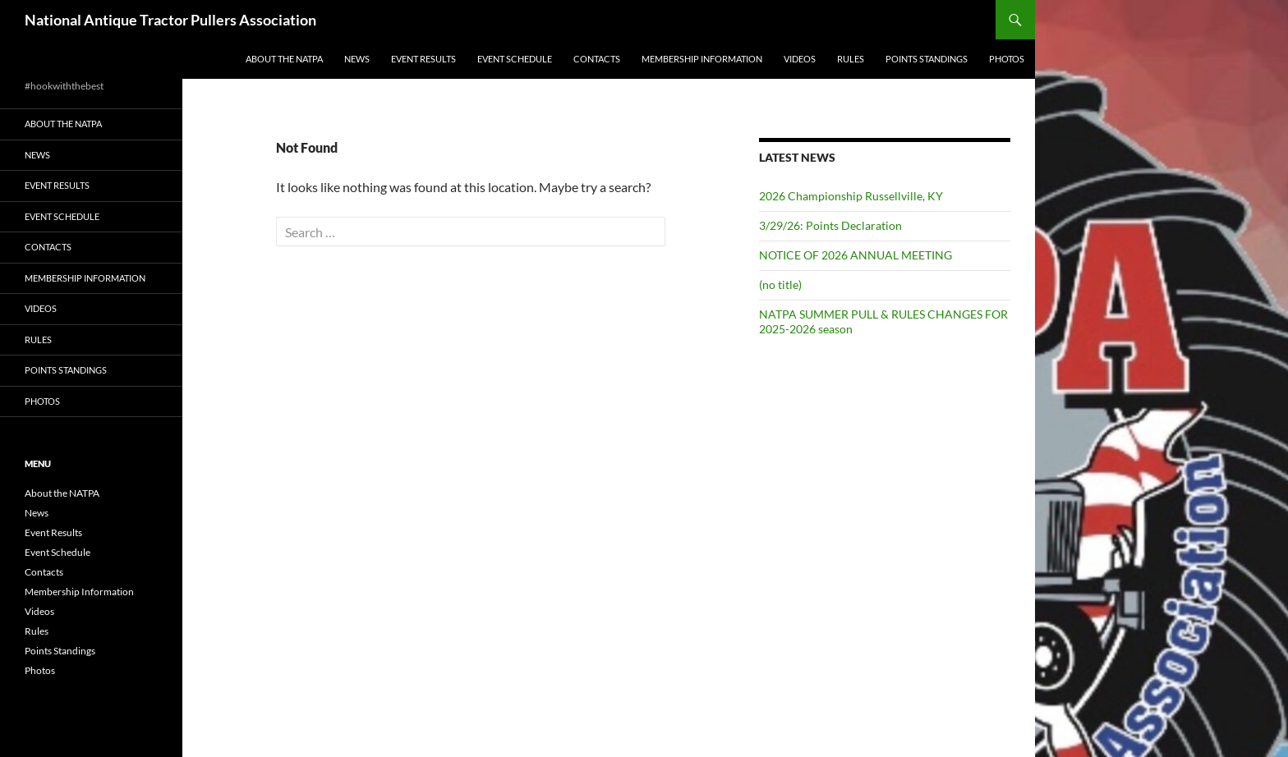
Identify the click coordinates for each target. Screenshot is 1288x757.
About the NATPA (284, 58)
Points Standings (927, 58)
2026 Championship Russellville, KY (851, 196)
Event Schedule (514, 58)
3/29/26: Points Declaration (830, 225)
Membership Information (702, 58)
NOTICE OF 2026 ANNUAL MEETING (855, 255)
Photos (1006, 58)
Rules (850, 58)
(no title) (780, 284)
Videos (800, 58)
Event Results (423, 58)
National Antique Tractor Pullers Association (170, 20)
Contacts (596, 58)
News (357, 58)
